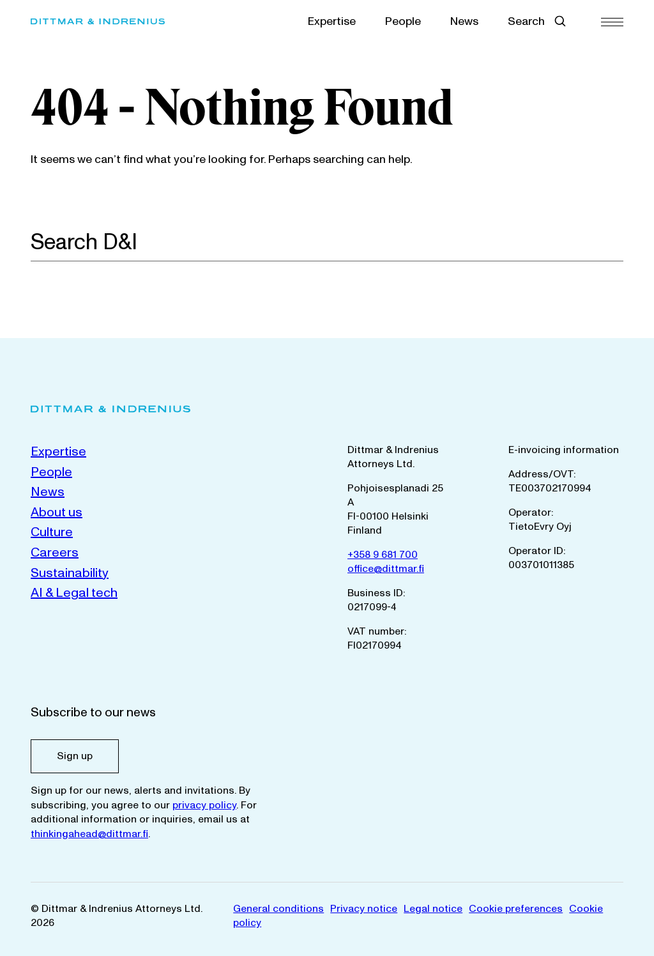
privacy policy (204, 805)
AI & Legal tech (74, 593)
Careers (55, 553)
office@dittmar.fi (385, 569)
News (464, 21)
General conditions (278, 909)
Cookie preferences (516, 909)
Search (526, 21)
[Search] (616, 241)
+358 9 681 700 (382, 555)
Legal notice (433, 909)
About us (56, 512)
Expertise (332, 21)
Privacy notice (363, 909)
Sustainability (70, 573)
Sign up (75, 756)
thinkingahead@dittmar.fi (89, 834)
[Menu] (612, 21)
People (403, 21)
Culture (52, 532)
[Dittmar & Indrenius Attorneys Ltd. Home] (115, 21)
